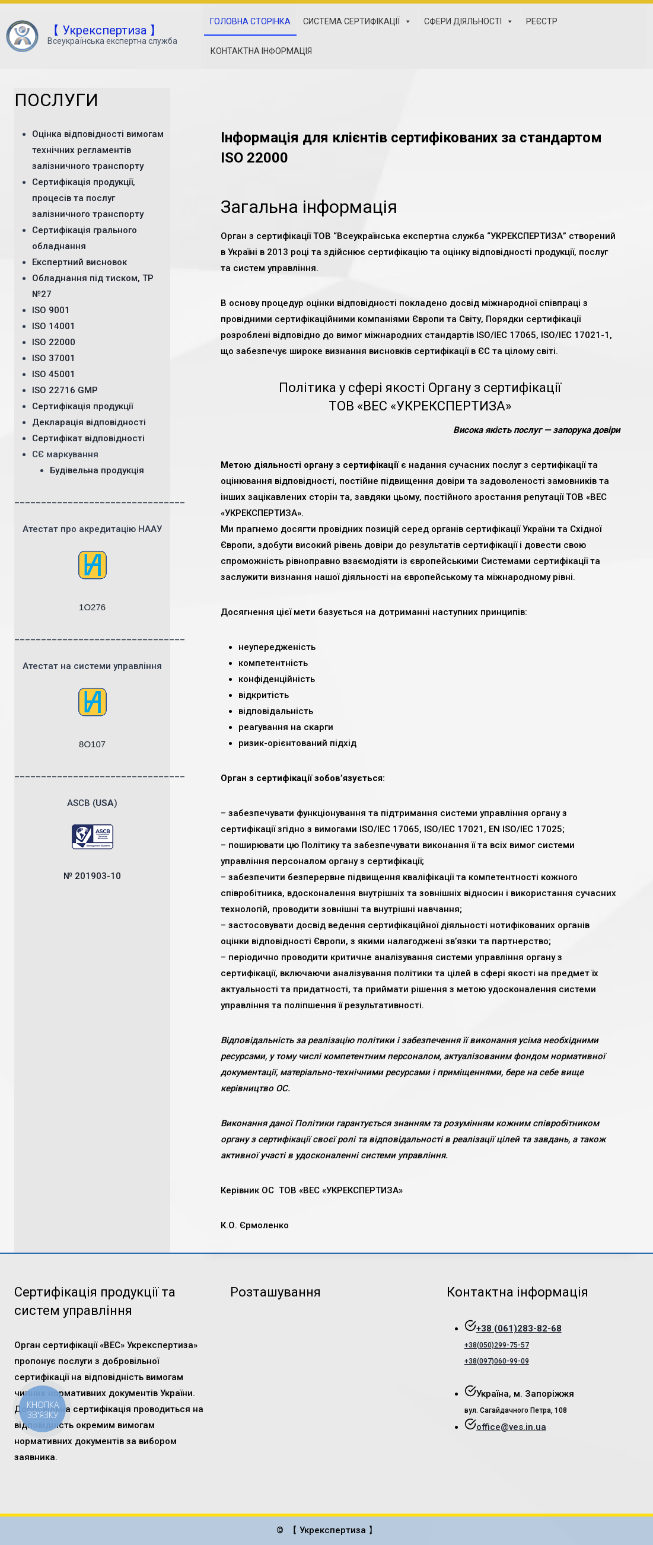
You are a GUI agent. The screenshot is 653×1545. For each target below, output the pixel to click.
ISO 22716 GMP (65, 390)
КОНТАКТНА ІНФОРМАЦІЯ (261, 51)
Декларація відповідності (89, 422)
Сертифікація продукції (82, 406)
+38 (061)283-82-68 (519, 1328)
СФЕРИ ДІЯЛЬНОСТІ (469, 21)
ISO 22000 (53, 342)
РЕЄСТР (542, 21)
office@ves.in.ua (511, 1427)
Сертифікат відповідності (88, 438)
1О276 (92, 607)
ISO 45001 (53, 374)
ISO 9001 (51, 310)
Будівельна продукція (97, 470)
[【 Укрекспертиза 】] (91, 36)
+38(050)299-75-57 (496, 1345)
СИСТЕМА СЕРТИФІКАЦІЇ (357, 21)
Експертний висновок (79, 262)
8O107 (92, 744)
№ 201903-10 (92, 876)
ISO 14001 (53, 326)
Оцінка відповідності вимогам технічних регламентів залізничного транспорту (98, 150)
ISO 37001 (53, 358)
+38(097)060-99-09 (496, 1361)
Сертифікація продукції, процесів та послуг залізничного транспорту (88, 198)
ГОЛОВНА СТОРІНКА (250, 21)
